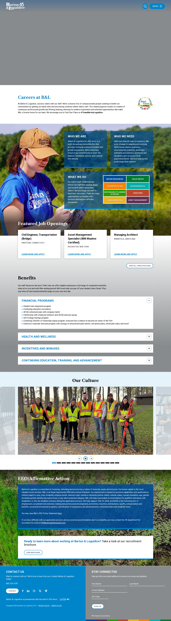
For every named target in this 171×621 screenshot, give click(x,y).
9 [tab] (93, 462)
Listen (63, 599)
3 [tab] (64, 462)
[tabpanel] (85, 421)
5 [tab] (73, 462)
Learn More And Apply (33, 254)
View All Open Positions (140, 266)
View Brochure (33, 552)
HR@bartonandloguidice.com (53, 523)
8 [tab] (88, 462)
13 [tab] (112, 462)
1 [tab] (54, 462)
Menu (157, 7)
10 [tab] (98, 462)
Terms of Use (59, 605)
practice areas (92, 185)
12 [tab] (107, 462)
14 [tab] (117, 462)
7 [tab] (83, 462)
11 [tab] (102, 462)
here (60, 513)
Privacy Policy (45, 605)
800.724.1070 (12, 583)
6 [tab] (78, 462)
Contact (12, 591)
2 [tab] (59, 462)
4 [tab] (69, 462)
